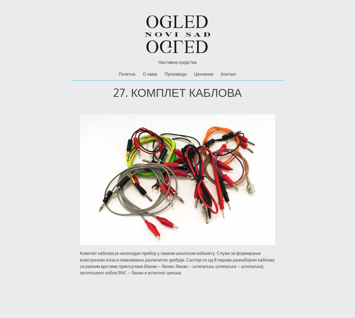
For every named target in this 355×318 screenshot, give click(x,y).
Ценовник (203, 74)
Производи (176, 74)
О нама (150, 74)
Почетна (127, 74)
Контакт (228, 74)
